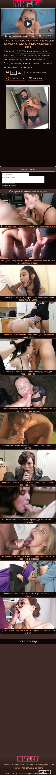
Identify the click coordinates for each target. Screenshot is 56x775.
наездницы (15, 63)
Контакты (6, 764)
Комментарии (38, 72)
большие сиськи (31, 59)
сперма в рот (44, 55)
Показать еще (28, 641)
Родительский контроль (32, 768)
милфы (44, 59)
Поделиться (17, 78)
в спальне (46, 63)
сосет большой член (26, 55)
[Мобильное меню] (2, 4)
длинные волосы (31, 63)
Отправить (8, 185)
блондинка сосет (12, 59)
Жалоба (37, 78)
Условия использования (23, 764)
